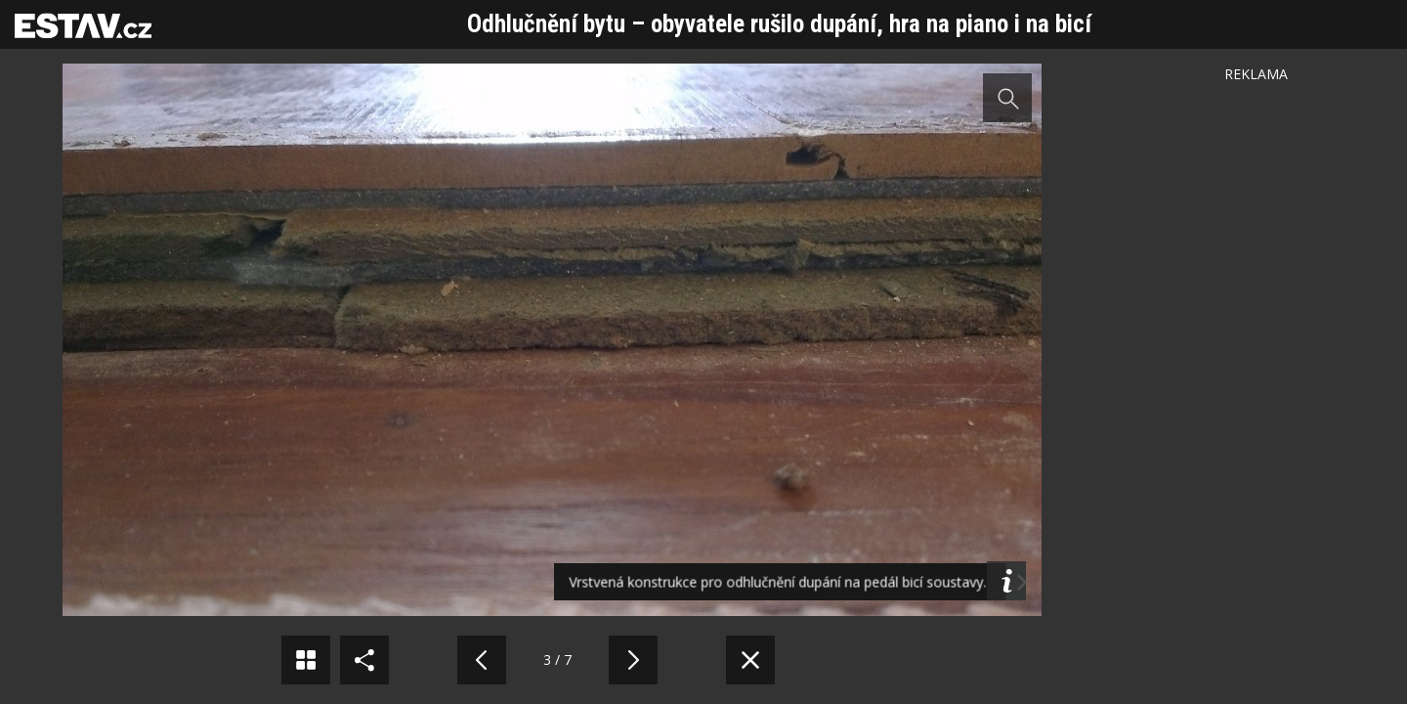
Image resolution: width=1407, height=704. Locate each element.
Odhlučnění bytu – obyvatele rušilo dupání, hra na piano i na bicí (779, 24)
